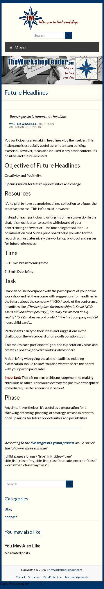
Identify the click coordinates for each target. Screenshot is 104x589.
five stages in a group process (52, 443)
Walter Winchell (23, 124)
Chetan (34, 583)
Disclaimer (34, 577)
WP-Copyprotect (56, 583)
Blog (8, 509)
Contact (20, 577)
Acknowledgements (76, 577)
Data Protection (52, 577)
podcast (11, 517)
